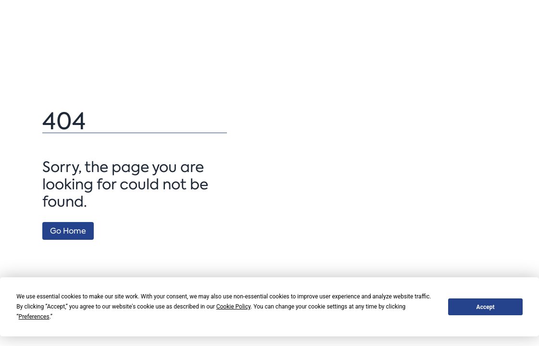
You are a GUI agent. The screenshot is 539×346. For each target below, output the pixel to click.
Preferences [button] (34, 316)
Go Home (68, 231)
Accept (485, 307)
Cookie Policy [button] (233, 306)
